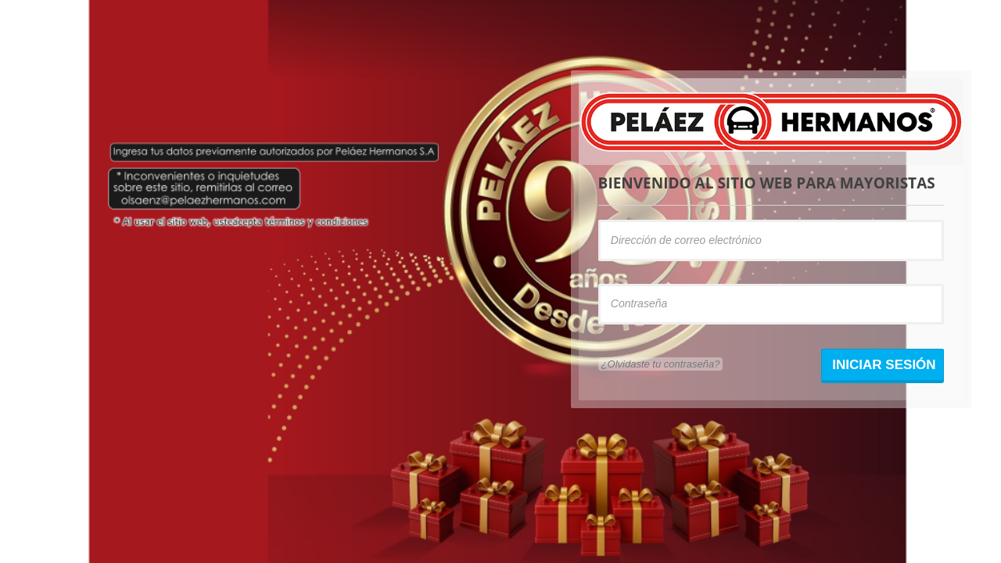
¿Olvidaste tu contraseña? (660, 364)
